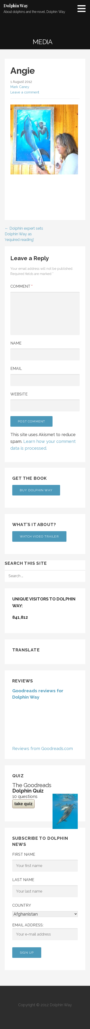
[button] (83, 8)
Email (16, 368)
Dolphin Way (16, 5)
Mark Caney (19, 87)
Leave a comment (24, 92)
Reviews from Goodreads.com (42, 748)
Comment (21, 286)
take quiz (23, 803)
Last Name (23, 880)
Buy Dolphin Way (36, 490)
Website (19, 394)
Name (15, 343)
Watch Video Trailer (39, 536)
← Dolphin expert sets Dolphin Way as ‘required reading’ (24, 234)
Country (21, 905)
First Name (23, 854)
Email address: (45, 931)
